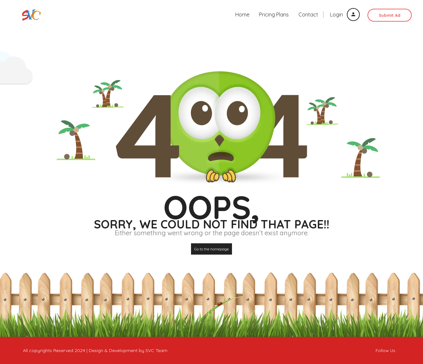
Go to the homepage (211, 249)
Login (345, 14)
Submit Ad (389, 15)
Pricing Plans (274, 14)
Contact (308, 14)
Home (242, 14)
